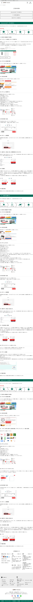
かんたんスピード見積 (28, 580)
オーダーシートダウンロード (17, 348)
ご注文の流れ (4, 581)
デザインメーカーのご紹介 (5, 585)
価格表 (18, 582)
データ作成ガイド (4, 583)
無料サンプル (19, 585)
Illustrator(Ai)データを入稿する (16, 12)
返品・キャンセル (12, 583)
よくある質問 (12, 584)
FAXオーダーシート (28, 582)
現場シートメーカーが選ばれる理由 (20, 580)
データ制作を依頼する (16, 15)
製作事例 (26, 584)
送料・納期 (11, 581)
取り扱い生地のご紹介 (20, 584)
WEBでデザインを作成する (16, 17)
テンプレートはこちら (4, 57)
